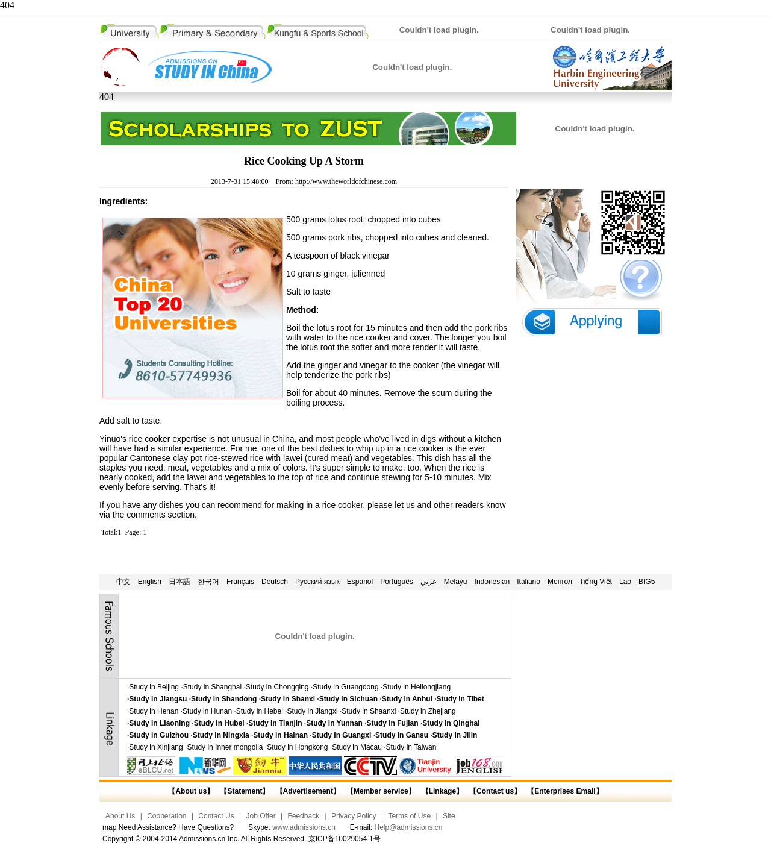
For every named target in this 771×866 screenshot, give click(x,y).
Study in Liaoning (159, 723)
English (149, 581)
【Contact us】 (494, 791)
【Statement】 (244, 791)
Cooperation (166, 816)
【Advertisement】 (308, 791)
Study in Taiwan (411, 747)
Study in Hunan (207, 711)
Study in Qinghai (450, 723)
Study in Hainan (280, 735)
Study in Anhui (407, 699)
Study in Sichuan (348, 699)
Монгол (560, 581)
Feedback (303, 816)
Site (449, 816)
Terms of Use (409, 816)
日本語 (179, 581)
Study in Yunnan (334, 723)
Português (396, 581)
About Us (120, 816)
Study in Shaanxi (369, 711)
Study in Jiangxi (312, 711)
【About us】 (191, 791)
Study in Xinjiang (156, 747)
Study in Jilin (455, 735)
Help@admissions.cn (409, 827)
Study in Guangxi (342, 735)
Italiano (528, 581)
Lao (625, 581)
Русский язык (317, 581)
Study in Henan (153, 711)
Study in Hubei (219, 723)
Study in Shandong (224, 699)
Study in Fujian (393, 723)
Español (360, 581)
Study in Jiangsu (158, 699)
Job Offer (261, 816)
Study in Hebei (259, 711)
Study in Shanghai (212, 687)
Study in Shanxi (288, 699)
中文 (123, 581)
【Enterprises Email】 (564, 791)
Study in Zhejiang (428, 711)
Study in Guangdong (345, 687)
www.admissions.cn (304, 827)
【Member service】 (381, 791)
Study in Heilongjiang (416, 687)
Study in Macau (357, 747)
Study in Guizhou (159, 735)
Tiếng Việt (595, 581)
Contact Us (216, 816)
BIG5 (646, 581)
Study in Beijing (154, 687)
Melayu (455, 581)
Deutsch (274, 581)
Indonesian (492, 581)
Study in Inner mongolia (225, 747)
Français (240, 581)
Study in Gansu (401, 735)
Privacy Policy (353, 816)
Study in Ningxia (221, 735)
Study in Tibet (460, 699)
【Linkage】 (442, 791)
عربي (428, 581)
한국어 (208, 581)
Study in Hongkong (297, 747)
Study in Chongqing (277, 687)
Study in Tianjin (275, 723)
